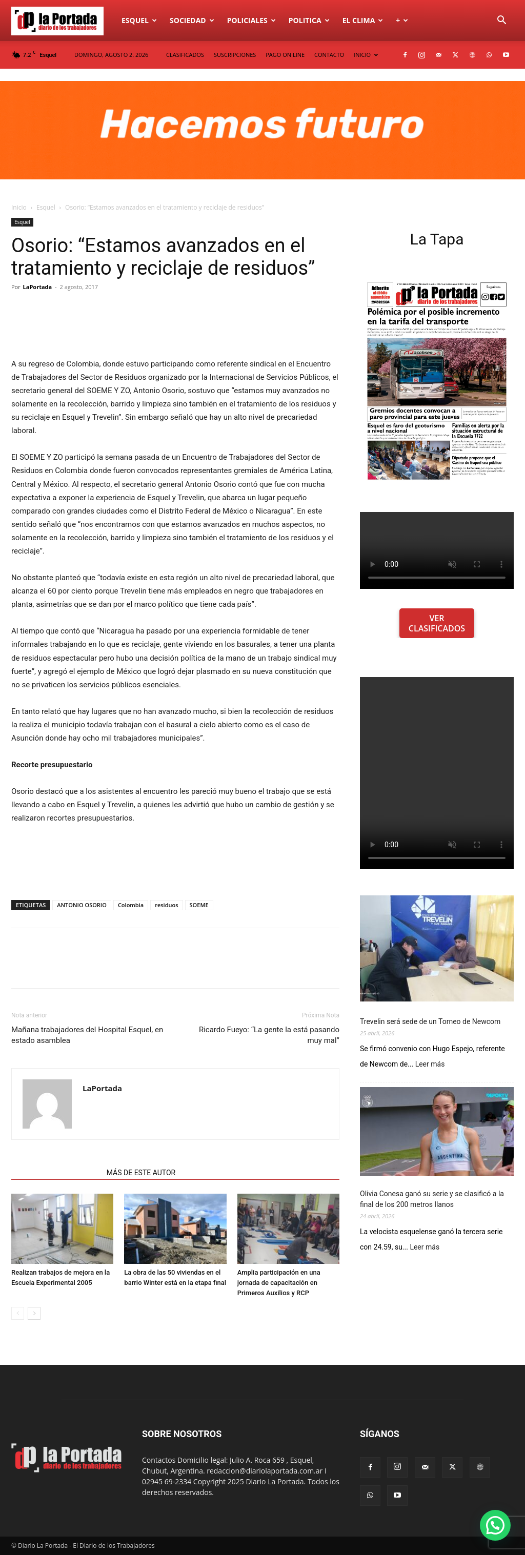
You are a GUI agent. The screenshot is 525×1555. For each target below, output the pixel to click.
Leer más (430, 1064)
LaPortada (37, 287)
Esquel (139, 20)
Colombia (131, 905)
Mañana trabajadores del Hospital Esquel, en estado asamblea (87, 1035)
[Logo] (63, 20)
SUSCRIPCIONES (235, 54)
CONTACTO (329, 54)
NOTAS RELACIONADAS (55, 1173)
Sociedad (192, 20)
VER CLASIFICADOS (437, 623)
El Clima (362, 20)
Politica (309, 20)
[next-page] (34, 1313)
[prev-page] (17, 1313)
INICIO (366, 54)
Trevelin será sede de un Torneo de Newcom (430, 1021)
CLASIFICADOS (185, 54)
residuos (166, 905)
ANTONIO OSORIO (82, 905)
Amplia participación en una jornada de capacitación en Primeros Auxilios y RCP (278, 1282)
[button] (501, 21)
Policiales (251, 20)
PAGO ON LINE (285, 54)
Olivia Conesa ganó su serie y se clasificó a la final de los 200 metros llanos (432, 1199)
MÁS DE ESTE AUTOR (141, 1173)
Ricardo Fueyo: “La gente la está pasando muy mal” (269, 1035)
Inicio (19, 207)
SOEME (199, 905)
